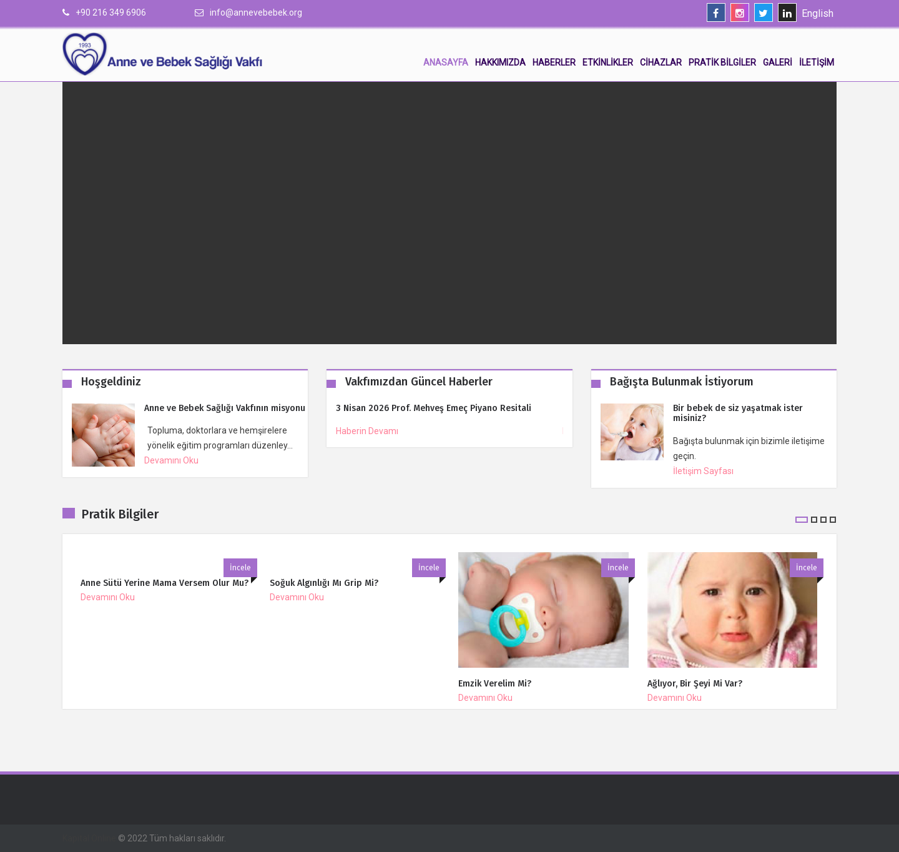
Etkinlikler (607, 62)
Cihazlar (661, 62)
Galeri (777, 62)
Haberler (554, 62)
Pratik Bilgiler (722, 62)
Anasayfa (445, 62)
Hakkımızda (500, 62)
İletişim (816, 62)
